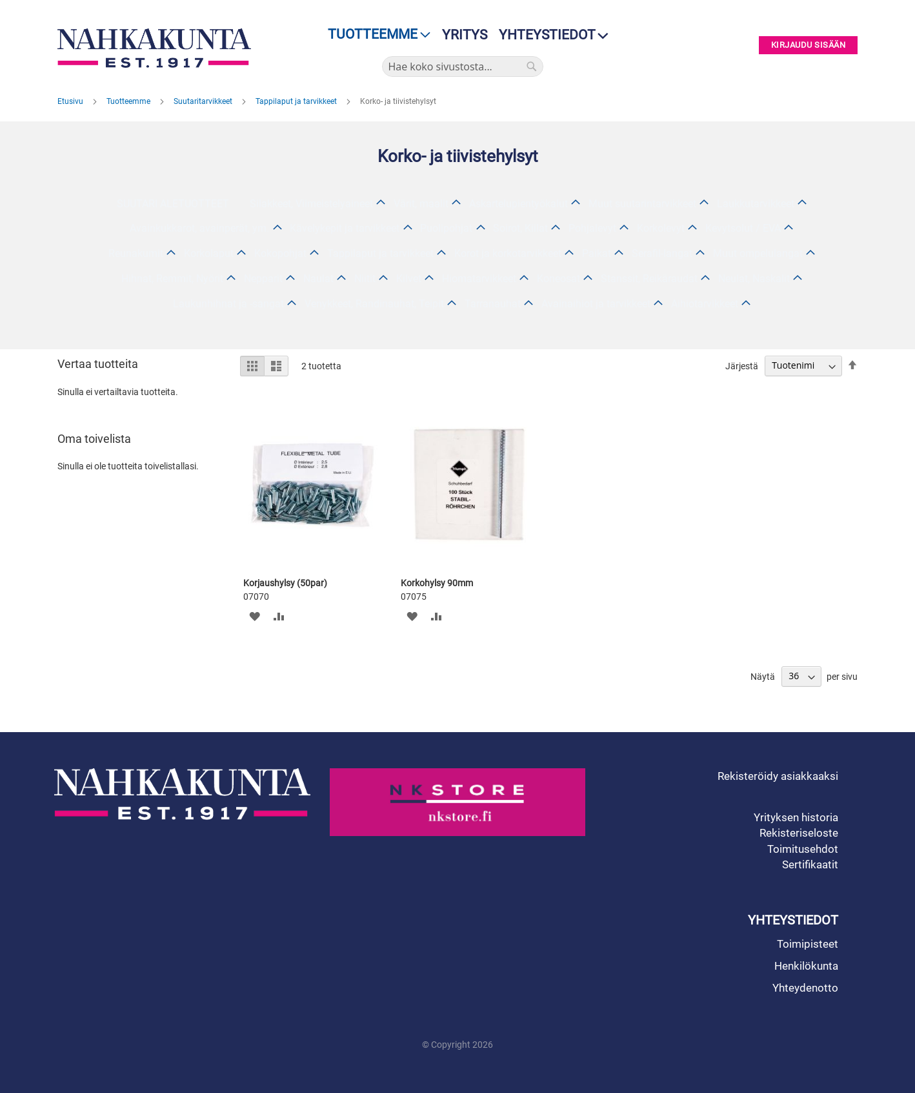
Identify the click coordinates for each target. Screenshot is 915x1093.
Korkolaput (209, 253)
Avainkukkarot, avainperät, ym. (199, 228)
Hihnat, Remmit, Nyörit (172, 278)
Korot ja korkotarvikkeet (507, 253)
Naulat (318, 278)
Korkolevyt (661, 228)
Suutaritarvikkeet (204, 101)
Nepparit (263, 278)
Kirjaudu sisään (808, 45)
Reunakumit (135, 253)
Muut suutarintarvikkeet (642, 204)
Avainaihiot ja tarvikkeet (595, 304)
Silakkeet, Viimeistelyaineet (311, 204)
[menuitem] (375, 34)
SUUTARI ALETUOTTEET (173, 204)
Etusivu (71, 101)
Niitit (365, 278)
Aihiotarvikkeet (704, 304)
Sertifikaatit (810, 864)
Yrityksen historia (796, 817)
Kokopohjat (280, 253)
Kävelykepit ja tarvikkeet (344, 228)
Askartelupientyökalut (518, 204)
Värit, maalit (421, 204)
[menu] (375, 34)
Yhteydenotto (805, 987)
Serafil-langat (662, 253)
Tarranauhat (493, 304)
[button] (254, 616)
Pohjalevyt (592, 228)
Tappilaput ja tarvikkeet (297, 101)
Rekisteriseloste (798, 832)
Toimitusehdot (802, 849)
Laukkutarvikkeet (755, 204)
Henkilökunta (806, 965)
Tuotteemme (129, 101)
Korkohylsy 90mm (437, 583)
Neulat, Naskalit (754, 278)
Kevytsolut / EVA (743, 228)
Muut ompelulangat (758, 253)
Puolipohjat (446, 228)
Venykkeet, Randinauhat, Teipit (374, 304)
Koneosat (558, 278)
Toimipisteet (807, 943)
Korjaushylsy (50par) (285, 583)
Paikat (596, 253)
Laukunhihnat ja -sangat (228, 304)
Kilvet (408, 278)
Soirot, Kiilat (520, 228)
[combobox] (462, 66)
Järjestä (741, 365)
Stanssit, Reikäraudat (649, 278)
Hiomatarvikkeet (479, 278)
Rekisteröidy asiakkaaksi (778, 776)
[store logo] (157, 48)
